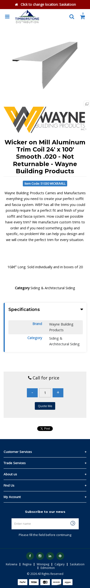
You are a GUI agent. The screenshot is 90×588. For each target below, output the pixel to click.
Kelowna (11, 564)
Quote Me (45, 406)
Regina (27, 564)
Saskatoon (77, 564)
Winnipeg (43, 564)
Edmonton (48, 568)
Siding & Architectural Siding (52, 288)
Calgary (59, 564)
